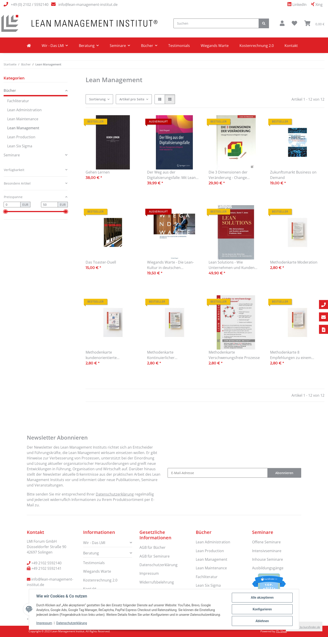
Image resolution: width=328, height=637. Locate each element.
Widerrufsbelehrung (156, 582)
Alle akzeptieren (262, 597)
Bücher (10, 90)
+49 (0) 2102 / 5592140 (29, 4)
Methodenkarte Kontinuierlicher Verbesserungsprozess (166, 355)
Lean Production (21, 136)
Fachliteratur (18, 100)
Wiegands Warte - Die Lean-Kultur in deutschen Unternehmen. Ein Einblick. (170, 265)
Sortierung (97, 99)
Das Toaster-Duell (101, 262)
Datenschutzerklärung (71, 623)
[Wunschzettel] (294, 23)
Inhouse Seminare (267, 559)
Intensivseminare (266, 550)
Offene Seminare (266, 542)
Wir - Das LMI (94, 542)
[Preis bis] (49, 205)
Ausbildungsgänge (267, 567)
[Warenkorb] (314, 23)
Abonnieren (284, 473)
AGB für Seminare (154, 556)
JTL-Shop (281, 631)
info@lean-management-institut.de (88, 4)
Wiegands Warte (215, 45)
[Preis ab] (12, 205)
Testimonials (179, 45)
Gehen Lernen (98, 172)
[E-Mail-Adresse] (218, 473)
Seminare (12, 155)
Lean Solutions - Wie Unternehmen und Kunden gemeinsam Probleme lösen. (233, 265)
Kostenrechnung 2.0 (256, 45)
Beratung (91, 553)
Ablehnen (262, 621)
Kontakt (291, 45)
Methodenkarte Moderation (293, 262)
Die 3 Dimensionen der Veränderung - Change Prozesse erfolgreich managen (234, 175)
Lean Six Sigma (19, 146)
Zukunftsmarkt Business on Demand (293, 175)
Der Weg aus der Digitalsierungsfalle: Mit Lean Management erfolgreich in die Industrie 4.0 (173, 175)
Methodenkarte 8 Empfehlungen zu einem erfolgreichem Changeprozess (295, 355)
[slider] (5, 211)
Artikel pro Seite (131, 99)
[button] (282, 23)
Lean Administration (24, 109)
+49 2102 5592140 (46, 563)
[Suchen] (216, 23)
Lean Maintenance (22, 118)
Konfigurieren (262, 609)
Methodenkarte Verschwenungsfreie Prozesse (234, 355)
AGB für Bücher (152, 547)
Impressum (44, 623)
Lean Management (23, 127)
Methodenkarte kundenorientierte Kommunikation (101, 355)
